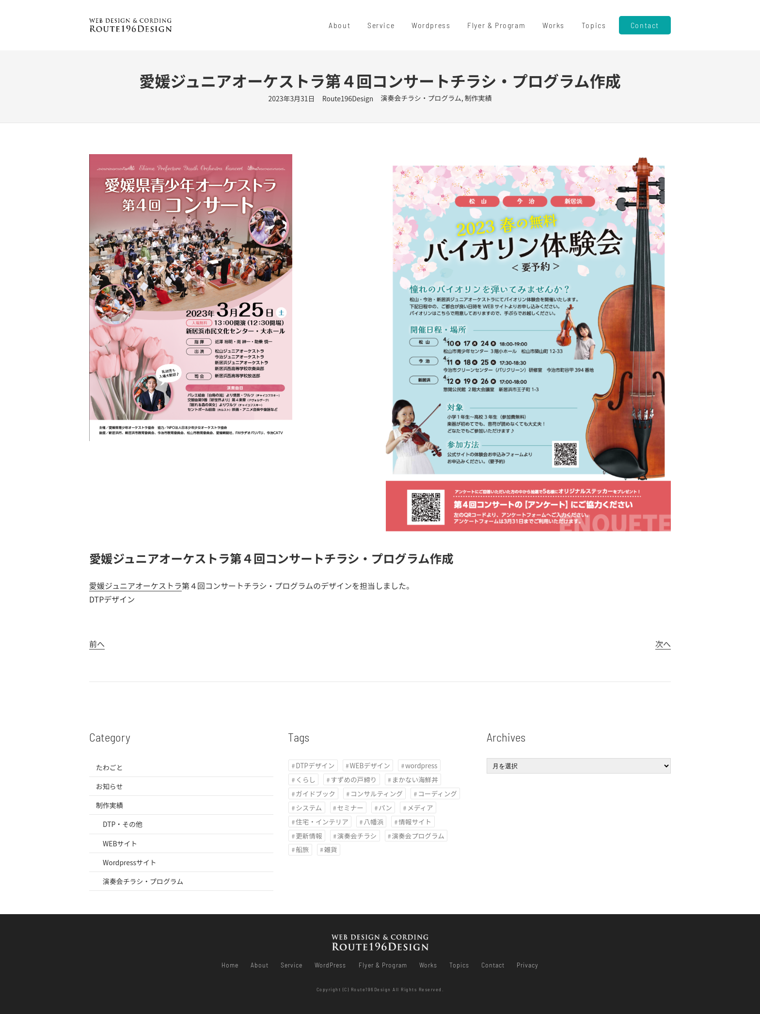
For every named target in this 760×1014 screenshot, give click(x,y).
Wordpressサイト (130, 862)
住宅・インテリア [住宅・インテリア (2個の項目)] (322, 821)
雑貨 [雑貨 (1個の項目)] (330, 849)
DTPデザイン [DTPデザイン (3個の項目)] (315, 765)
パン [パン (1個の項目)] (385, 807)
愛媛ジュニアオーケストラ (135, 585)
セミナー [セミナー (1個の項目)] (350, 807)
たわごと (109, 767)
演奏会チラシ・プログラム (421, 98)
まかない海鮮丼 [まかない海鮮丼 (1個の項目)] (415, 779)
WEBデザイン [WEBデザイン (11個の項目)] (370, 765)
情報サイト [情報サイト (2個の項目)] (414, 821)
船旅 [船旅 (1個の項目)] (302, 849)
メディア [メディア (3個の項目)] (420, 807)
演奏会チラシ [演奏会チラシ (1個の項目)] (357, 835)
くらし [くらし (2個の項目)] (306, 779)
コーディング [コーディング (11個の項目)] (437, 793)
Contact (645, 25)
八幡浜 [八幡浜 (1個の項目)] (373, 821)
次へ (663, 644)
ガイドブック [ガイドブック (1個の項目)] (315, 793)
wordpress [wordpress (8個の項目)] (421, 765)
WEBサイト (120, 843)
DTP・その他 (122, 824)
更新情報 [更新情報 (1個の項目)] (309, 835)
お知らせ (109, 786)
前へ (97, 644)
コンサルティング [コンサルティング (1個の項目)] (376, 793)
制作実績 (478, 98)
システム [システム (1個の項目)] (309, 807)
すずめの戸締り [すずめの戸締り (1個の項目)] (354, 779)
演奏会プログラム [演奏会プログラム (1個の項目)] (418, 835)
